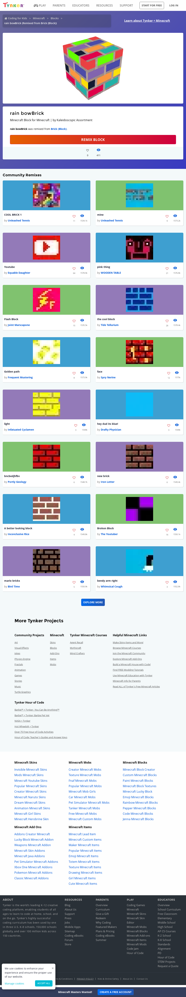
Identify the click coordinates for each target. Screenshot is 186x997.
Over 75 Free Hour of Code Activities (34, 734)
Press (68, 920)
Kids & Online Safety (108, 981)
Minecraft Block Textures (139, 788)
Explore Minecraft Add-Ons (127, 661)
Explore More (93, 604)
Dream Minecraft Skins (29, 805)
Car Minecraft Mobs (82, 799)
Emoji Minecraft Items (83, 858)
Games (18, 677)
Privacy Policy (85, 981)
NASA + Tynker (22, 723)
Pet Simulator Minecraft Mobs (89, 805)
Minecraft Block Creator (139, 772)
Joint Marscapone (19, 326)
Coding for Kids (17, 18)
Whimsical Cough (111, 588)
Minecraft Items (136, 942)
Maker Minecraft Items (84, 847)
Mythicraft (75, 650)
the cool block (106, 320)
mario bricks (12, 583)
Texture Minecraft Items (85, 869)
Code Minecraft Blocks (138, 816)
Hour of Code (135, 955)
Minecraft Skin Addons (29, 853)
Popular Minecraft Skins (30, 788)
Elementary (165, 920)
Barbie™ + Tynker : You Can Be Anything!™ (37, 712)
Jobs (67, 925)
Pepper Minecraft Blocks (139, 810)
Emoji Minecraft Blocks (138, 799)
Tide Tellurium (110, 326)
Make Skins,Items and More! (128, 644)
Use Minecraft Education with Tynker (132, 677)
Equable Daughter (19, 273)
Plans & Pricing (105, 933)
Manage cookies (14, 983)
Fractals (19, 666)
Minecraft (39, 18)
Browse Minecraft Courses (127, 650)
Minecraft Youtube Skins (30, 783)
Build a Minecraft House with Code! (132, 666)
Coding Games (136, 907)
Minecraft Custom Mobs (85, 821)
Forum (69, 942)
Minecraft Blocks (137, 933)
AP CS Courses (167, 933)
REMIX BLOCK (93, 139)
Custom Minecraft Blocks (140, 777)
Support (70, 916)
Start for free (152, 5)
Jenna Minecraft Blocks (138, 821)
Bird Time (14, 588)
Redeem (101, 920)
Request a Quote (168, 968)
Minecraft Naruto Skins (30, 799)
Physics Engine (22, 661)
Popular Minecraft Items (85, 853)
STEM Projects (166, 964)
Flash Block (11, 320)
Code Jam (133, 951)
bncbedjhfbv (12, 477)
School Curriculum (169, 912)
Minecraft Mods (137, 946)
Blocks (55, 18)
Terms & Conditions (63, 981)
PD (159, 955)
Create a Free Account (116, 992)
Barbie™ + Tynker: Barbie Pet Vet (32, 717)
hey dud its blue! (107, 425)
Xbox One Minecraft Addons (33, 869)
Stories (18, 683)
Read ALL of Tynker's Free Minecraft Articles (136, 688)
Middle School (166, 925)
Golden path (12, 372)
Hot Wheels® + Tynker (27, 728)
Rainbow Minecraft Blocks (140, 805)
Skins (53, 644)
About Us (70, 912)
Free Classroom (167, 916)
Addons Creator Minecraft (32, 836)
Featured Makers (106, 929)
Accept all (43, 983)
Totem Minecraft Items (84, 864)
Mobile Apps (72, 929)
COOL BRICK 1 (13, 215)
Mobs (53, 666)
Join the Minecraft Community (129, 655)
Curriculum (103, 912)
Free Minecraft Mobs (83, 816)
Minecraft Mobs (137, 929)
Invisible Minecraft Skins (30, 772)
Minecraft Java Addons (29, 858)
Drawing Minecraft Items (85, 875)
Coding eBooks (74, 938)
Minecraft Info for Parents (127, 683)
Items (53, 661)
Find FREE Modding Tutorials (128, 672)
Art (16, 644)
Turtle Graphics (23, 694)
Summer (101, 942)
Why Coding (103, 925)
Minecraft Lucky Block (137, 794)
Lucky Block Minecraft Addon (34, 842)
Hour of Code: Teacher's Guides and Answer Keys (41, 739)
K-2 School (164, 938)
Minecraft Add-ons (138, 938)
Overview (102, 907)
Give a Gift (102, 916)
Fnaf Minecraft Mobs (83, 783)
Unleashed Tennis (19, 220)
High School (165, 929)
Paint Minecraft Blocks (138, 783)
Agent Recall (76, 644)
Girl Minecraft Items (82, 881)
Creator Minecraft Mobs (85, 772)
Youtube (9, 267)
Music (18, 688)
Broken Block (105, 530)
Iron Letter (107, 483)
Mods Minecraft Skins (29, 777)
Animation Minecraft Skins (32, 810)
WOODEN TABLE (111, 273)
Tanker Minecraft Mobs (84, 810)
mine (100, 215)
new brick (103, 477)
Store (68, 946)
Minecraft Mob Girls (82, 794)
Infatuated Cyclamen (21, 431)
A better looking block (18, 530)
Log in (173, 5)
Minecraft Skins (136, 916)
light (7, 425)
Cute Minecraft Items (83, 886)
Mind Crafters (77, 655)
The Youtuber (109, 536)
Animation (20, 672)
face (99, 372)
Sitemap (70, 933)
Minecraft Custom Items (85, 842)
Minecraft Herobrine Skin (31, 821)
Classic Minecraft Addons (31, 881)
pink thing (103, 267)
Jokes (17, 655)
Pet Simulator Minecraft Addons (36, 864)
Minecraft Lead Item (82, 836)
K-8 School (164, 942)
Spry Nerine (108, 378)
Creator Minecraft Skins (30, 794)
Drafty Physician (111, 431)
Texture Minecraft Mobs (85, 777)
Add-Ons (54, 655)
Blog (67, 907)
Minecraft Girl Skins (27, 816)
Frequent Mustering (20, 378)
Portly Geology (17, 483)
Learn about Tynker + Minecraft (147, 21)
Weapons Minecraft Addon (32, 847)
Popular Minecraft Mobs (85, 788)
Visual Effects (22, 650)
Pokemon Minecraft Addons (33, 875)
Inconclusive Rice (18, 536)
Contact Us (142, 981)
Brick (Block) (59, 129)
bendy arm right (107, 583)
